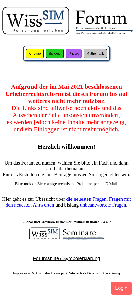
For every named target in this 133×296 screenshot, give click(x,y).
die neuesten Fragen (86, 199)
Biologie (55, 53)
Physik (74, 53)
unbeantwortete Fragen (103, 205)
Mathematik (95, 53)
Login (121, 288)
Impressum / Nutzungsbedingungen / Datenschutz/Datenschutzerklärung (66, 273)
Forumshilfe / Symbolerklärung (66, 258)
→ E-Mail (108, 184)
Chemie (35, 53)
